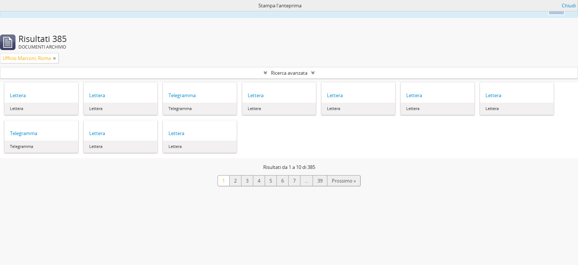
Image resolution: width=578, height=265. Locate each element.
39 (320, 180)
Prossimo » (344, 180)
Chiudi (569, 5)
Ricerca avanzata (289, 73)
